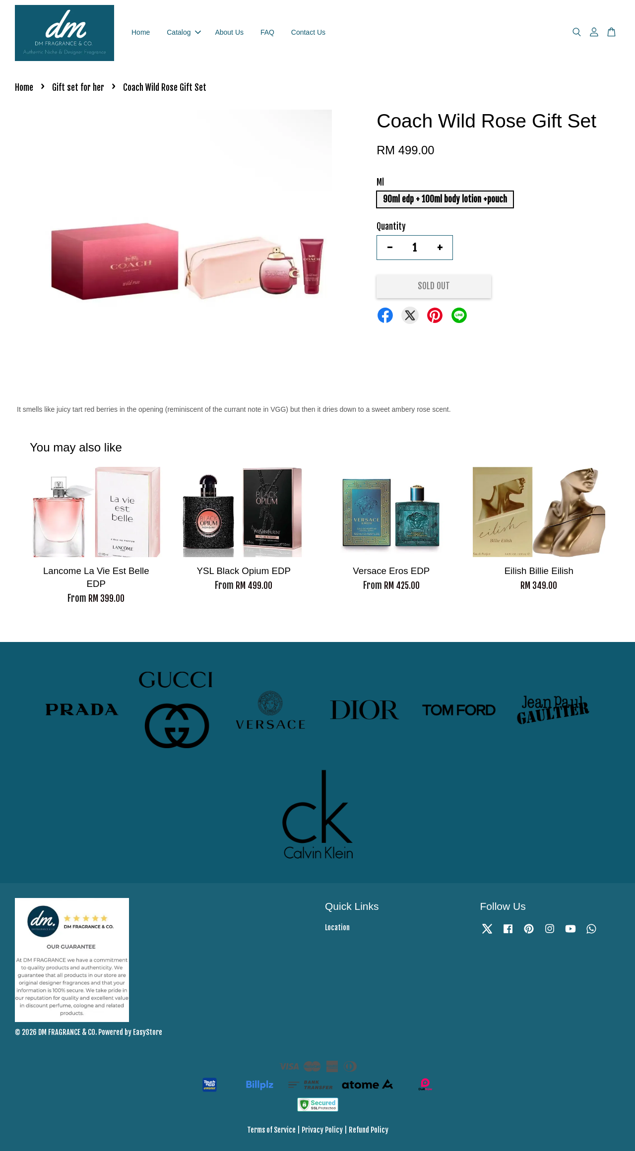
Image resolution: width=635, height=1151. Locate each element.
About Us (229, 32)
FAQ (267, 32)
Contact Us (308, 32)
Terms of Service (271, 1130)
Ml (380, 182)
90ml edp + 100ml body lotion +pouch (445, 199)
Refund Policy (368, 1130)
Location (337, 927)
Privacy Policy (322, 1130)
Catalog (183, 32)
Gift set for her (78, 87)
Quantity (391, 226)
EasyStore (147, 1032)
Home (140, 32)
